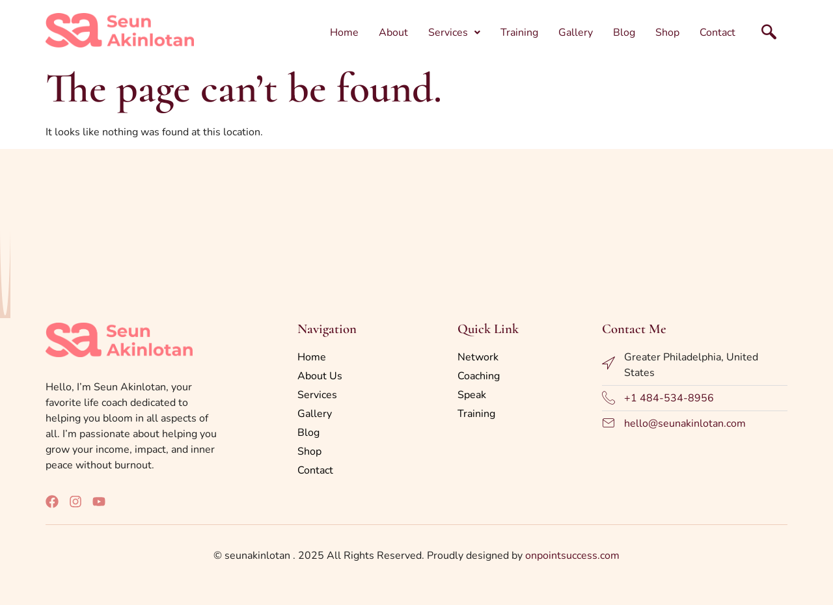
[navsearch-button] (758, 29)
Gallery (575, 32)
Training (519, 32)
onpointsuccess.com (572, 555)
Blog (624, 32)
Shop (667, 32)
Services (454, 32)
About (393, 32)
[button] (454, 32)
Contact (717, 32)
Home (344, 32)
